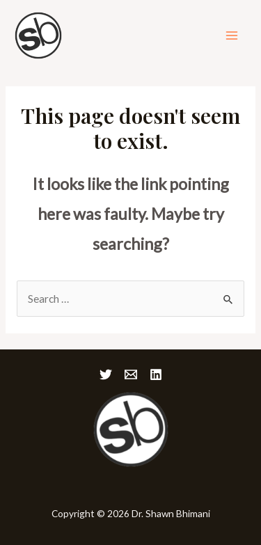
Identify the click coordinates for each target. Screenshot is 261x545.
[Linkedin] (156, 374)
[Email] (131, 374)
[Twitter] (106, 374)
